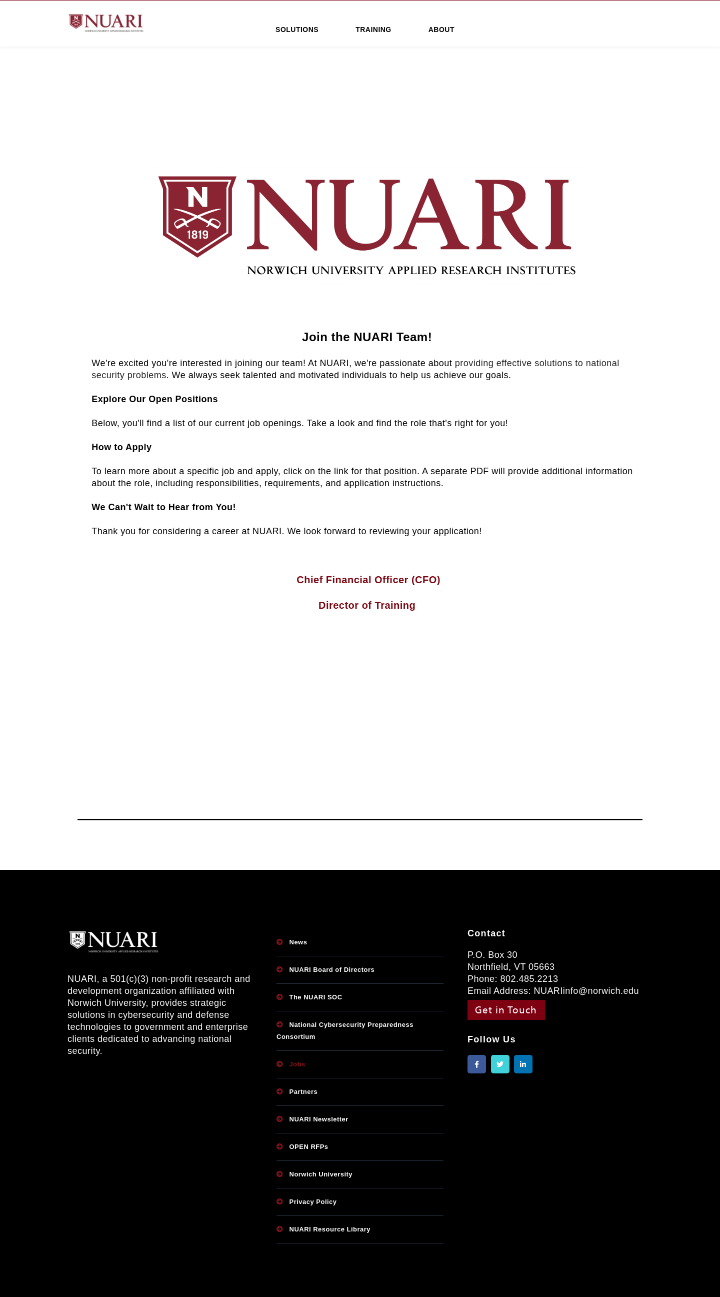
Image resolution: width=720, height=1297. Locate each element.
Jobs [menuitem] (298, 1064)
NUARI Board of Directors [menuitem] (332, 969)
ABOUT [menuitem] (441, 30)
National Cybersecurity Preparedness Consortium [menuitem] (345, 1030)
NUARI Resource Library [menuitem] (330, 1229)
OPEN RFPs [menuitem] (309, 1146)
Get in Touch (506, 1009)
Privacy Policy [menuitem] (313, 1201)
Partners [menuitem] (304, 1091)
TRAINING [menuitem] (374, 30)
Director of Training (367, 605)
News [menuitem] (299, 942)
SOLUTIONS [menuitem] (297, 30)
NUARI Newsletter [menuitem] (319, 1119)
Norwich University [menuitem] (321, 1174)
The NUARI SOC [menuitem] (316, 997)
